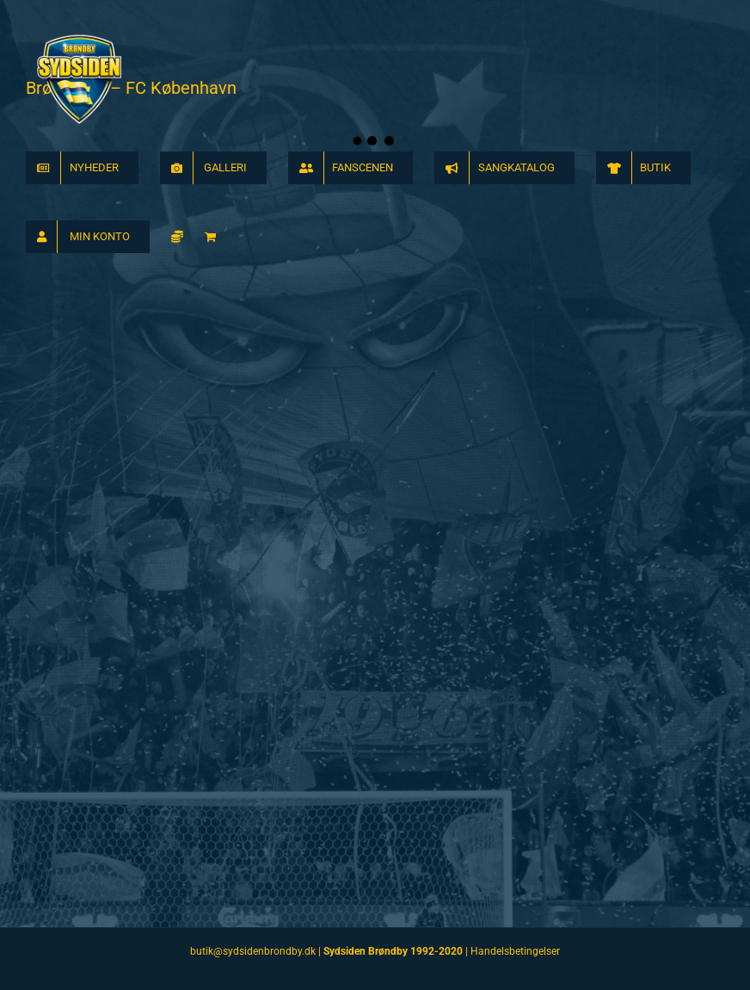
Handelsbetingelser (515, 951)
